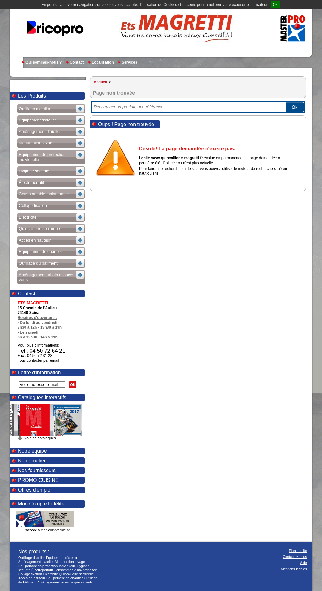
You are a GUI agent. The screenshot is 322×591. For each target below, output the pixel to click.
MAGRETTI (55, 28)
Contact (77, 62)
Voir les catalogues (40, 438)
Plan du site (298, 551)
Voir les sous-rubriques (50, 109)
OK (72, 385)
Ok (294, 106)
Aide (303, 563)
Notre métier (32, 460)
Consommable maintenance (75, 570)
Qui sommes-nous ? (43, 62)
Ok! (276, 5)
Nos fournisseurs (37, 470)
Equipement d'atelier (61, 558)
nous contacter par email (38, 360)
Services (129, 62)
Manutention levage (70, 562)
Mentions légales (294, 569)
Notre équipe (32, 451)
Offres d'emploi (35, 490)
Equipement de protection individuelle (47, 566)
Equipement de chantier (64, 578)
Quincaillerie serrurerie (76, 574)
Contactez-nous (295, 557)
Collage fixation (30, 574)
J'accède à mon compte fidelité (47, 530)
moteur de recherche (255, 168)
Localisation (103, 62)
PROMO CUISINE (38, 480)
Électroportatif (42, 570)
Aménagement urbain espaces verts (65, 582)
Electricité (50, 574)
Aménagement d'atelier (36, 562)
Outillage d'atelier (31, 558)
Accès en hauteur (31, 578)
